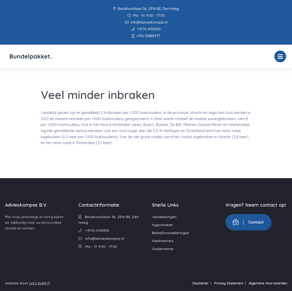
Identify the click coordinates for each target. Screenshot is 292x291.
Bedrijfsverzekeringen (170, 233)
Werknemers (163, 241)
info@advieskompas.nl (146, 22)
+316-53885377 (146, 36)
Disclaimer (200, 283)
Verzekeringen (164, 217)
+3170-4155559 (146, 29)
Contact (248, 222)
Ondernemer (163, 249)
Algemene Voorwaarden (268, 283)
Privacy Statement (228, 283)
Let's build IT (39, 283)
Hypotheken (162, 225)
